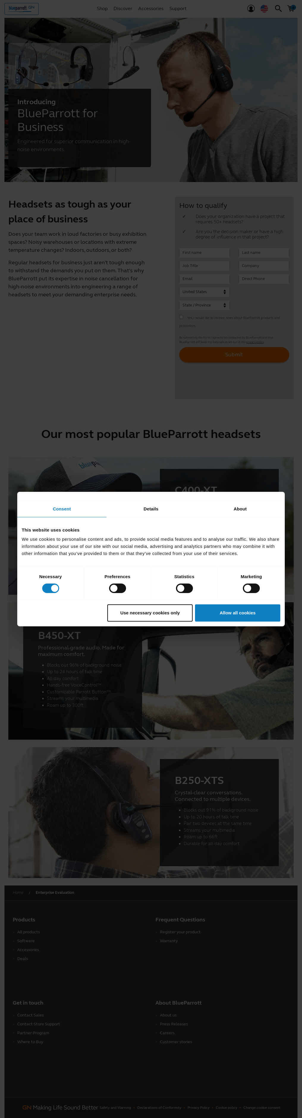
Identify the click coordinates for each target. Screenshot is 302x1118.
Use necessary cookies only (150, 612)
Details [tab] (151, 508)
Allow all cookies (238, 612)
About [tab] (240, 508)
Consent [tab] (62, 508)
